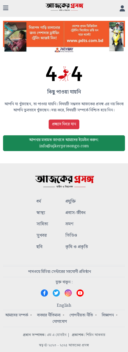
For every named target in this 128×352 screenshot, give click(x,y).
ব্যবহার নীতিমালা (49, 315)
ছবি (39, 247)
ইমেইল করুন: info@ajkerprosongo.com (64, 143)
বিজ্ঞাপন (108, 315)
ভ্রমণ (69, 224)
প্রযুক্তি (70, 201)
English (64, 306)
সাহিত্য (42, 224)
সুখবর (41, 235)
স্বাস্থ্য (40, 213)
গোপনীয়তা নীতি (81, 315)
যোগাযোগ (59, 321)
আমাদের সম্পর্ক (16, 315)
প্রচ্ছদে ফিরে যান (64, 124)
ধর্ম (38, 201)
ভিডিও (71, 235)
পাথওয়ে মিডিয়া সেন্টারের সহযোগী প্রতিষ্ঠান (59, 272)
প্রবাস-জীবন (75, 213)
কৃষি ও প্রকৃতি (76, 247)
